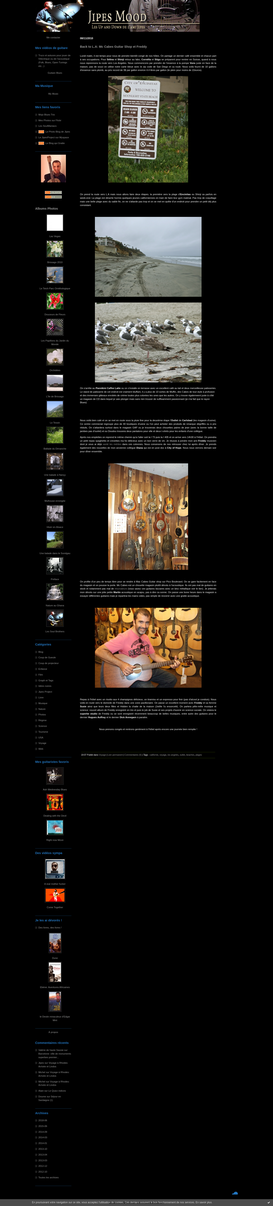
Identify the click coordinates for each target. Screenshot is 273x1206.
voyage (163, 755)
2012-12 (42, 1166)
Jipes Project (45, 691)
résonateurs (121, 588)
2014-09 (42, 1132)
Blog (40, 652)
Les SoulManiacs (47, 126)
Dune (55, 958)
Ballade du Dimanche (55, 448)
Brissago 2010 (55, 262)
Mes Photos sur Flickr (49, 120)
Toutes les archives (48, 1177)
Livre (41, 697)
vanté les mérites (112, 444)
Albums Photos (46, 208)
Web (40, 749)
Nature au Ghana (55, 605)
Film (40, 674)
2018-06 (42, 1120)
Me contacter (53, 37)
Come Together (55, 907)
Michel (41, 1072)
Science (42, 726)
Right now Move (54, 840)
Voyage (42, 743)
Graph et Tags (45, 680)
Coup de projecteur (48, 663)
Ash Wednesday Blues (55, 789)
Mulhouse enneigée (55, 501)
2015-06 (42, 1126)
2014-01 (42, 1143)
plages (199, 755)
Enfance (42, 669)
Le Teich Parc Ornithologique (55, 288)
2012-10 (42, 1171)
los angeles (173, 755)
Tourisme (43, 732)
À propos (53, 1032)
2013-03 (42, 1160)
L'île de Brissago (55, 396)
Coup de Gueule (47, 657)
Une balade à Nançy (55, 475)
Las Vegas (54, 236)
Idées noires (44, 686)
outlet (182, 755)
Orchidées (54, 370)
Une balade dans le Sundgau (54, 553)
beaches (190, 755)
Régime (42, 720)
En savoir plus (204, 1202)
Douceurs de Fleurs (55, 314)
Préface (55, 579)
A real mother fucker (54, 884)
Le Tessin (55, 422)
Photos (42, 714)
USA (40, 737)
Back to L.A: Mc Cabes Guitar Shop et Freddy (113, 46)
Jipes (41, 1063)
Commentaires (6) (133, 755)
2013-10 (42, 1149)
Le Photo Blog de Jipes (57, 131)
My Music (53, 93)
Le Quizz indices (57, 1090)
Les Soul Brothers (54, 631)
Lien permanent (115, 755)
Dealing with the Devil (55, 815)
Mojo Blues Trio (46, 114)
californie (154, 755)
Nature (42, 709)
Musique (42, 703)
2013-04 (42, 1154)
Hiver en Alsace (55, 527)
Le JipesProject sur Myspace (53, 137)
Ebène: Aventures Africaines (55, 987)
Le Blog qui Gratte (55, 143)
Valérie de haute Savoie (51, 1050)
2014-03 (42, 1137)
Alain (41, 1090)
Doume (42, 1096)
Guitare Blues (55, 73)
